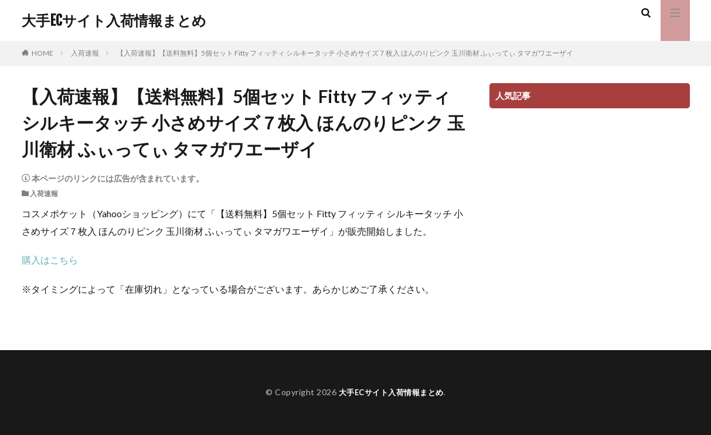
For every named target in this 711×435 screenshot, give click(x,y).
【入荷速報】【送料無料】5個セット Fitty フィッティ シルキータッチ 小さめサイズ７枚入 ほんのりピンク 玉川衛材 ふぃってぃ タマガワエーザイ (345, 53)
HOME (42, 53)
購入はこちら (50, 259)
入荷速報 (85, 53)
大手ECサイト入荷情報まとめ (114, 20)
